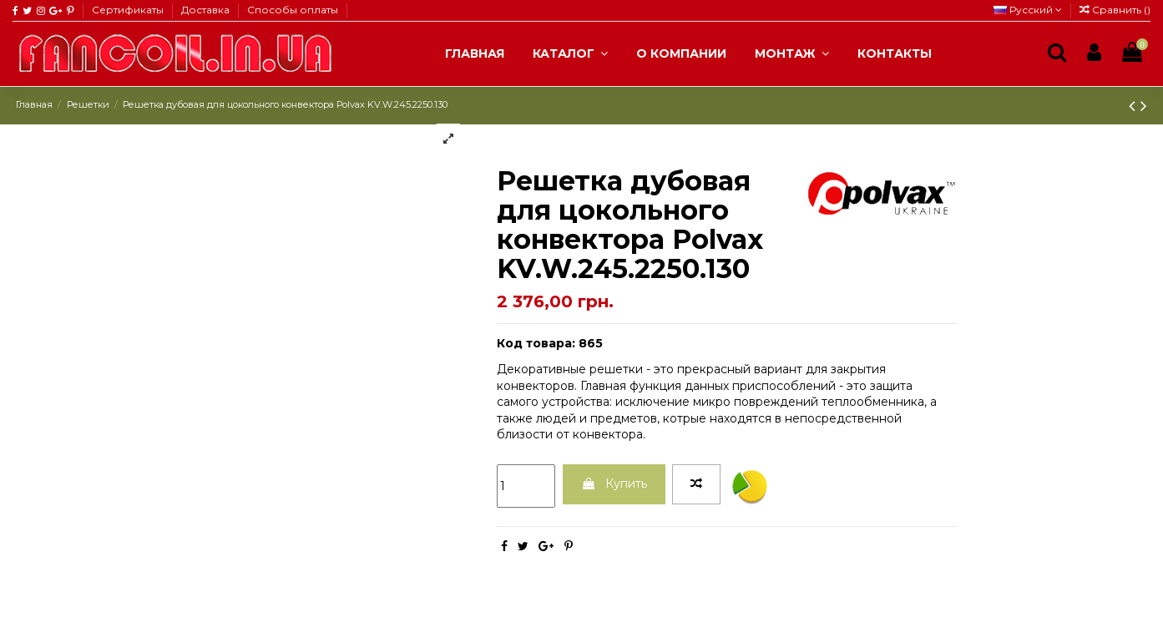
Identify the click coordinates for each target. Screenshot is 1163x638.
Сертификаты (129, 9)
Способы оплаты (292, 9)
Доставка (206, 9)
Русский (1028, 9)
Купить (614, 483)
